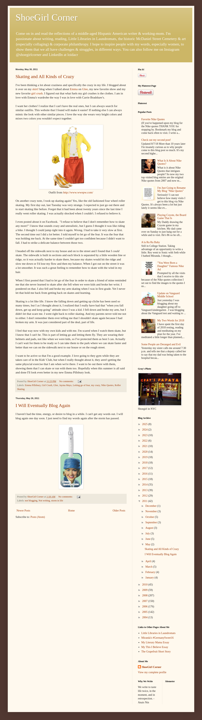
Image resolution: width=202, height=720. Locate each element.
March (149, 566)
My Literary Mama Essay (155, 642)
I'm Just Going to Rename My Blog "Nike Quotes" (171, 189)
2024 (145, 429)
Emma (73, 89)
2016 (145, 473)
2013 (145, 490)
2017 (145, 468)
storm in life (57, 500)
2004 (145, 617)
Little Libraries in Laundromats (158, 633)
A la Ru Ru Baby (150, 242)
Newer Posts (23, 510)
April (148, 561)
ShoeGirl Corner (46, 17)
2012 (145, 495)
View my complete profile (152, 672)
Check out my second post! (156, 139)
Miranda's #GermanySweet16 (157, 637)
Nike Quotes (107, 385)
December (151, 505)
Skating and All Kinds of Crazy (45, 76)
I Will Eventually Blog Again (43, 405)
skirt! (35, 89)
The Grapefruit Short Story (156, 651)
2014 (145, 484)
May (148, 544)
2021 (145, 446)
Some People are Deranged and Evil (161, 344)
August (149, 527)
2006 (145, 606)
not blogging (31, 500)
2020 (145, 451)
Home (71, 510)
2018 (145, 462)
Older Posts (119, 510)
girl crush (37, 93)
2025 (145, 424)
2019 (145, 457)
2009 (145, 590)
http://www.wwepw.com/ (78, 192)
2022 (145, 440)
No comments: (66, 381)
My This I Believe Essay (154, 647)
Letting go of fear (81, 385)
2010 (145, 584)
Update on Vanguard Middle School (168, 295)
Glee (85, 89)
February (150, 572)
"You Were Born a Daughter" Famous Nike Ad (170, 266)
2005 (145, 611)
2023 (145, 435)
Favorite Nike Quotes (153, 119)
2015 (145, 479)
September (151, 522)
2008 (145, 595)
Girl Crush (47, 385)
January (149, 577)
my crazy (95, 385)
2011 (145, 501)
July (148, 533)
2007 (145, 601)
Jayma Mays (65, 385)
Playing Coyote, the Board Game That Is (171, 217)
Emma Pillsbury (33, 385)
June (148, 538)
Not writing (44, 500)
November (151, 511)
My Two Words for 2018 (170, 320)
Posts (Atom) (37, 517)
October (150, 517)
